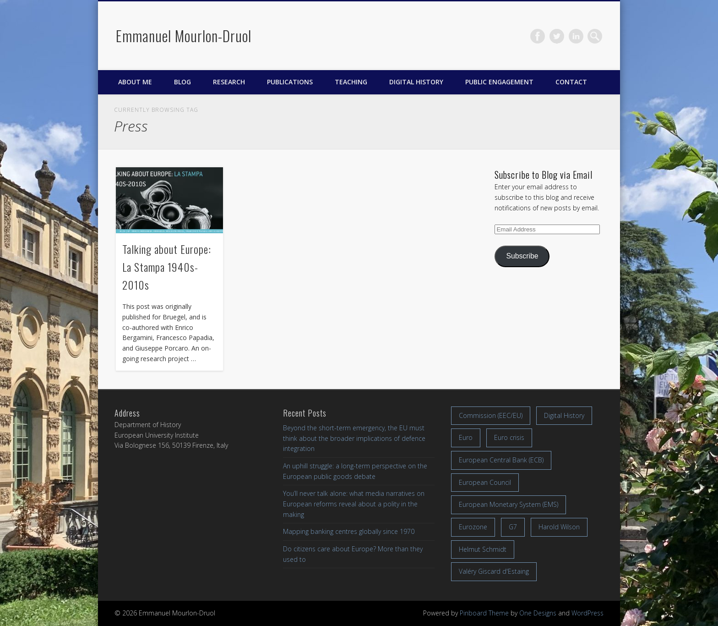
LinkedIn (576, 36)
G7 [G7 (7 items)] (513, 526)
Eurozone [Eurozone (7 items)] (473, 526)
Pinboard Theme (484, 613)
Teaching (351, 81)
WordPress (587, 613)
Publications (290, 81)
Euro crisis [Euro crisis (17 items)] (509, 437)
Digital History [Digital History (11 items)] (564, 415)
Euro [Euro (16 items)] (466, 437)
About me (135, 81)
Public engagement (499, 81)
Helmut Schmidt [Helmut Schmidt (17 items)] (482, 549)
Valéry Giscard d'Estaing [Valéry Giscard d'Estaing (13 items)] (494, 571)
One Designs (537, 613)
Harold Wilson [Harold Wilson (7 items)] (559, 526)
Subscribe (522, 256)
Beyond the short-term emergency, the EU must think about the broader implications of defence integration (354, 438)
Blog (182, 81)
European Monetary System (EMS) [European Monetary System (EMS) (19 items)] (508, 504)
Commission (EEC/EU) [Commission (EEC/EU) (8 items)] (490, 415)
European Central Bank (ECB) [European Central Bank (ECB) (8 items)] (501, 460)
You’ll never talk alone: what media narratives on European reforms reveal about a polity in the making (353, 503)
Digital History (416, 81)
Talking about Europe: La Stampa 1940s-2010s (166, 267)
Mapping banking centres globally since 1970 (348, 531)
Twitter (556, 36)
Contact (571, 81)
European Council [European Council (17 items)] (485, 482)
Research (229, 81)
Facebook (537, 36)
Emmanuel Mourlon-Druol (183, 35)
